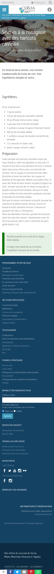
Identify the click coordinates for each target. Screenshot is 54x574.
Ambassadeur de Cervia (13, 446)
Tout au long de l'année (12, 289)
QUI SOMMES (22, 567)
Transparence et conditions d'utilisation (19, 379)
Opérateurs (7, 308)
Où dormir (6, 268)
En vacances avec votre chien (15, 282)
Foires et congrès (9, 316)
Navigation (8, 3)
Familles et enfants (10, 271)
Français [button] (40, 3)
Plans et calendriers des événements (18, 339)
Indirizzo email (8, 395)
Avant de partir (8, 285)
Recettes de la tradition (27, 50)
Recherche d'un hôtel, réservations (36, 511)
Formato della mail (18, 406)
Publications (7, 335)
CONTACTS (9, 567)
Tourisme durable (10, 305)
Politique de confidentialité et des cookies (20, 372)
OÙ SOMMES (36, 567)
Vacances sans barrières (13, 278)
